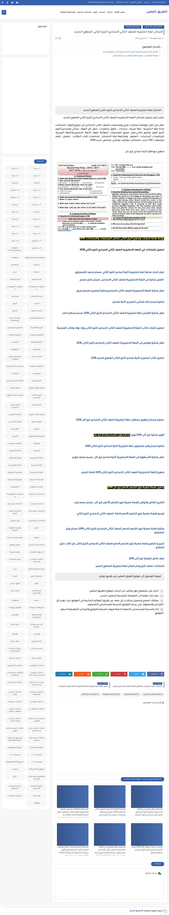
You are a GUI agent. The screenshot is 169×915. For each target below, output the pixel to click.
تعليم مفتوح (14, 545)
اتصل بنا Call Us (122, 2)
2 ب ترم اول (15, 190)
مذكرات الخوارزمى (37, 666)
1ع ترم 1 (37, 183)
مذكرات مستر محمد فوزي (14, 729)
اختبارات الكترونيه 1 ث (15, 288)
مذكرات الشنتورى (15, 666)
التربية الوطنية (37, 328)
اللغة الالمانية (15, 451)
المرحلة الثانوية (36, 487)
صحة (15, 576)
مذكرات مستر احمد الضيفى (37, 720)
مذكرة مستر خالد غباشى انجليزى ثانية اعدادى (138, 302)
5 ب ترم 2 (15, 234)
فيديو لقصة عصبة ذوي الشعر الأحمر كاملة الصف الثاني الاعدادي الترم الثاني (120, 514)
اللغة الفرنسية (15, 465)
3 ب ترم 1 (15, 212)
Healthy (15, 258)
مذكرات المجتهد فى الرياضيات (15, 674)
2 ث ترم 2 (36, 198)
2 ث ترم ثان (36, 205)
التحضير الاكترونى (37, 318)
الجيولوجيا (15, 350)
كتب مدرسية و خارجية (37, 626)
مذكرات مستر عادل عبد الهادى (37, 729)
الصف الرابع (37, 422)
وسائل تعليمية (15, 796)
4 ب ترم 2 (36, 234)
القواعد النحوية (15, 444)
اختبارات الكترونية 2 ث (37, 288)
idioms (36, 272)
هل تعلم (36, 796)
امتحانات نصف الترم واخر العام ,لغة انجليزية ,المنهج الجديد (129, 566)
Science (36, 265)
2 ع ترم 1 (15, 205)
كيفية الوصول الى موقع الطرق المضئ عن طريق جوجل (135, 56)
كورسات (36, 634)
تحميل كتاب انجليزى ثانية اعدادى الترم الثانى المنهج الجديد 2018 (127, 358)
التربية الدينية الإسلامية (14, 319)
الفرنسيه (15, 429)
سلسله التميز (37, 576)
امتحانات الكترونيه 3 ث (15, 495)
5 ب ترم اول (36, 241)
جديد (15, 569)
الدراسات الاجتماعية (15, 366)
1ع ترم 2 (15, 183)
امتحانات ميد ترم (15, 504)
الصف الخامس (15, 415)
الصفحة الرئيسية (159, 2)
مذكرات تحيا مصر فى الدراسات (36, 684)
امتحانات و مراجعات (36, 521)
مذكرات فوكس (36, 702)
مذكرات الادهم (15, 658)
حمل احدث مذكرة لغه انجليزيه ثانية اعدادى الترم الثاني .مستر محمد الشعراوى (119, 272)
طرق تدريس (15, 584)
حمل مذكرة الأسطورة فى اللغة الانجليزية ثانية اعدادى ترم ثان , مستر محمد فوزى (118, 457)
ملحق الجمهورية (15, 748)
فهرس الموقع (136, 2)
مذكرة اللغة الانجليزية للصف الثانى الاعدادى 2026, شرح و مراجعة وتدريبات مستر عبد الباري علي (110, 812)
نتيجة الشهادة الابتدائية (15, 787)
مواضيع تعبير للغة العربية (37, 778)
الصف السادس (15, 422)
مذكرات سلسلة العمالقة (36, 693)
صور (36, 584)
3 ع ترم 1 (36, 227)
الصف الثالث (15, 388)
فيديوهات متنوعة (36, 608)
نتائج (15, 777)
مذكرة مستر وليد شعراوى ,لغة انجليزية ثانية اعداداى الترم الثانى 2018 (124, 446)
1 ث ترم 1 (36, 176)
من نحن (147, 2)
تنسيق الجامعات (37, 552)
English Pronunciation (15, 249)
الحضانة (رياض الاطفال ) (15, 358)
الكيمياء (36, 451)
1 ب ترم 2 (15, 169)
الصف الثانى (37, 405)
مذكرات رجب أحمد (15, 683)
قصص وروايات (15, 608)
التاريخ (15, 311)
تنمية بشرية (15, 552)
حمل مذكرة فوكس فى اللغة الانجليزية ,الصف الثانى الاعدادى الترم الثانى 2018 (120, 343)
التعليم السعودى (15, 328)
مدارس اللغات (37, 649)
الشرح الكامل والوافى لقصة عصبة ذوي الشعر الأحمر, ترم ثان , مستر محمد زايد (119, 502)
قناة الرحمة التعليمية (36, 616)
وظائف (37, 803)
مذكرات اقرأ (36, 658)
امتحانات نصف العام (15, 512)
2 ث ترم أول (15, 198)
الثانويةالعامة (36, 342)
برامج (36, 528)
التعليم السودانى (37, 335)
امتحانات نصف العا (37, 511)
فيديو (36, 601)
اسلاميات (15, 297)
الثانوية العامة (15, 335)
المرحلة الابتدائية (37, 480)
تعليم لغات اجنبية (15, 538)
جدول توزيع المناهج (36, 569)
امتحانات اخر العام (90, 694)
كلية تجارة (15, 625)
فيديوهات (15, 601)
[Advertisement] (109, 83)
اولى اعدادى (15, 521)
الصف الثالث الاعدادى (36, 396)
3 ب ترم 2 (36, 219)
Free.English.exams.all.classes (36, 258)
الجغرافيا (37, 350)
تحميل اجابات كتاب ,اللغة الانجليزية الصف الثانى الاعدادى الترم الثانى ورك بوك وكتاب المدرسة (110, 328)
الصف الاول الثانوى (36, 388)
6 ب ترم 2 (15, 241)
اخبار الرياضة (15, 280)
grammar (15, 265)
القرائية (37, 444)
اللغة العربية (36, 465)
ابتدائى (109, 12)
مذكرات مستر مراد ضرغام (36, 739)
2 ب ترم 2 (36, 190)
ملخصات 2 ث (14, 755)
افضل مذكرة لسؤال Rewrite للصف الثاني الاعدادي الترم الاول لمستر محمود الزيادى (147, 850)
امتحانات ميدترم (84, 12)
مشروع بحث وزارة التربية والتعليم (15, 739)
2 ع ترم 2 (36, 212)
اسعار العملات (36, 297)
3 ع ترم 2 (15, 219)
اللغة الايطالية (15, 458)
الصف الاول (36, 381)
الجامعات (15, 342)
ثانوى (95, 12)
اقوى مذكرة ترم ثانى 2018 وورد (147, 435)
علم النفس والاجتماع (36, 592)
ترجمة (36, 538)
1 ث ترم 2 (15, 176)
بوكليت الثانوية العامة (15, 529)
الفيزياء (15, 436)
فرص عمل (15, 591)
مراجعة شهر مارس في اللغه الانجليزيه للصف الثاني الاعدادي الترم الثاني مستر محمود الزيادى (149, 812)
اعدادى (102, 12)
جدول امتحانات (15, 559)
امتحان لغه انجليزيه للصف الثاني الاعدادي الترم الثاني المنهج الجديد (130, 52)
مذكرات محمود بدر (36, 709)
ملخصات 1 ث (36, 755)
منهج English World (14, 762)
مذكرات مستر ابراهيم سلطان (15, 710)
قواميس (15, 615)
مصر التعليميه (36, 748)
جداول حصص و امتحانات (36, 561)
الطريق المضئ (156, 12)
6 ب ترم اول (36, 248)
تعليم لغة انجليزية (37, 545)
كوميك (15, 634)
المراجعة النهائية (67, 12)
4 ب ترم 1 (15, 227)
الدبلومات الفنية (36, 366)
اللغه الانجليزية (36, 473)
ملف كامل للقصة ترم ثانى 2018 (146, 558)
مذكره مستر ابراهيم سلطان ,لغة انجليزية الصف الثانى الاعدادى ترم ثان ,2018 (120, 420)
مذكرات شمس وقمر (15, 693)
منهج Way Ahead (36, 769)
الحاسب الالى (36, 357)
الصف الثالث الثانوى (15, 395)
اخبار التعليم (36, 280)
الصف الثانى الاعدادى (153, 27)
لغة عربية (15, 642)
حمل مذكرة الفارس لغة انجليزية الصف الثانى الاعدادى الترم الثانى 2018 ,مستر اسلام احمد (113, 313)
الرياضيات (37, 374)
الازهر (15, 304)
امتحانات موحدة (36, 504)
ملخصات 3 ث (36, 762)
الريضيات (15, 374)
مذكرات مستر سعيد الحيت (15, 720)
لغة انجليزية (36, 642)
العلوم (36, 429)
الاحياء (36, 304)
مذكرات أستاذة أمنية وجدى (15, 650)
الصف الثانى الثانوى (37, 415)
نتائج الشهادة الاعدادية (36, 787)
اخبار (15, 272)
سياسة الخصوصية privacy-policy (101, 2)
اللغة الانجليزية (132, 27)
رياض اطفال (119, 12)
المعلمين (15, 487)
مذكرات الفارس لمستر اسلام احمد (36, 674)
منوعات (15, 769)
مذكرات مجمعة (15, 702)
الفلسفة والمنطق (36, 436)
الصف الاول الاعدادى (14, 381)
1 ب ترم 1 (36, 169)
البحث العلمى (36, 311)
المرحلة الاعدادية (15, 480)
